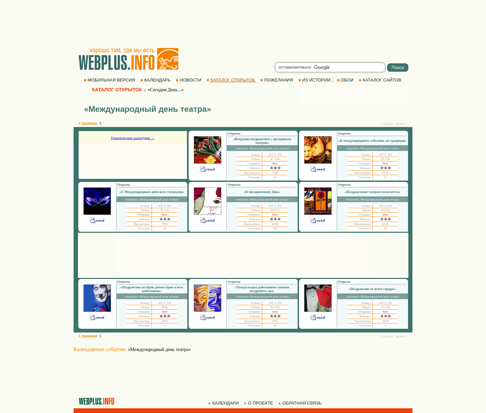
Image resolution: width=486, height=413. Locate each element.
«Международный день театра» (159, 349)
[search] (330, 67)
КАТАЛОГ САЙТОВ (380, 80)
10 (275, 325)
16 (275, 177)
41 (275, 228)
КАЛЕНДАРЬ (156, 80)
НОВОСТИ (189, 80)
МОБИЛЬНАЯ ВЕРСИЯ (110, 80)
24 (164, 228)
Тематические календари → (133, 138)
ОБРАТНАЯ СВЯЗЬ (300, 403)
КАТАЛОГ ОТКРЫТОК (231, 80)
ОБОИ (346, 80)
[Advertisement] (243, 23)
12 (385, 177)
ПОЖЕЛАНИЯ (277, 80)
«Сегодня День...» (165, 89)
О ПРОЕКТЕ (259, 403)
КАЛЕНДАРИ (224, 403)
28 (385, 228)
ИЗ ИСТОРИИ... (316, 80)
